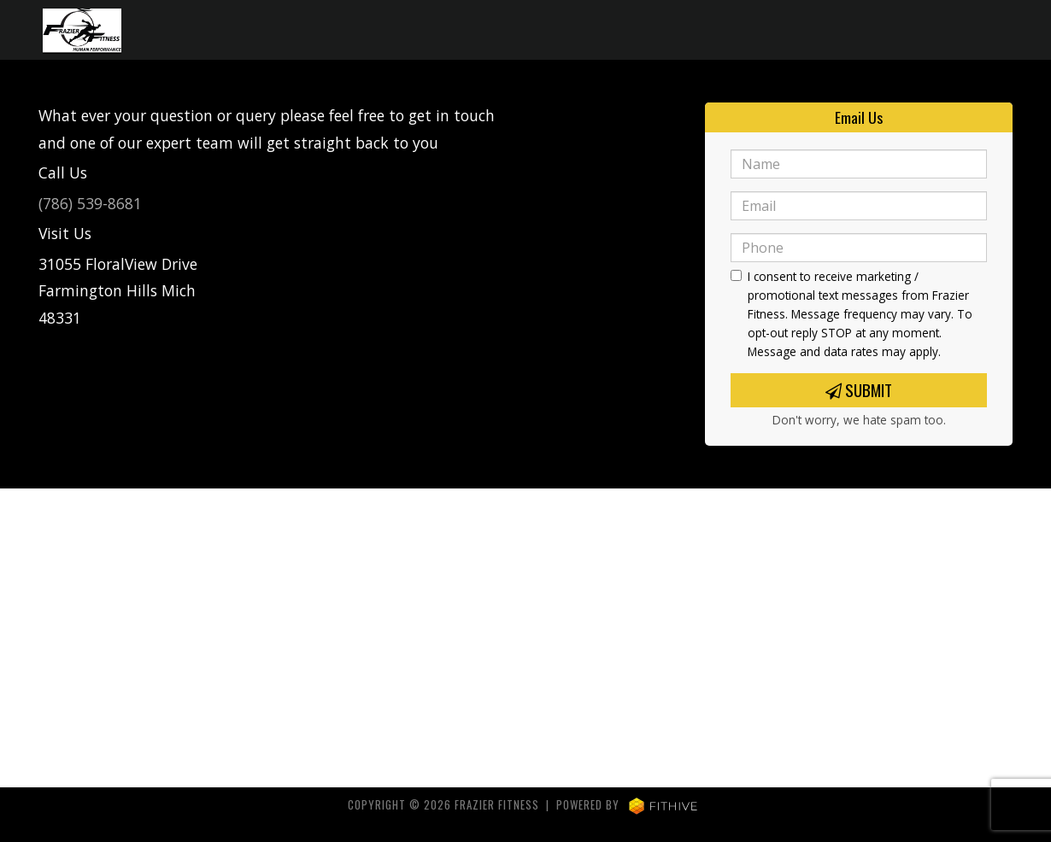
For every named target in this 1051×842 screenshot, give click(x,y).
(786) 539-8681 (90, 203)
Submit (858, 389)
